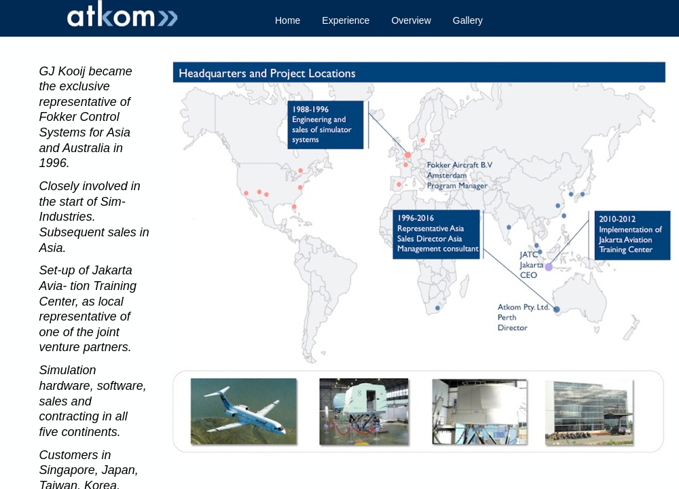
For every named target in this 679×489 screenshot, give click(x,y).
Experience (345, 20)
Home (287, 20)
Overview (410, 20)
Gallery (468, 20)
